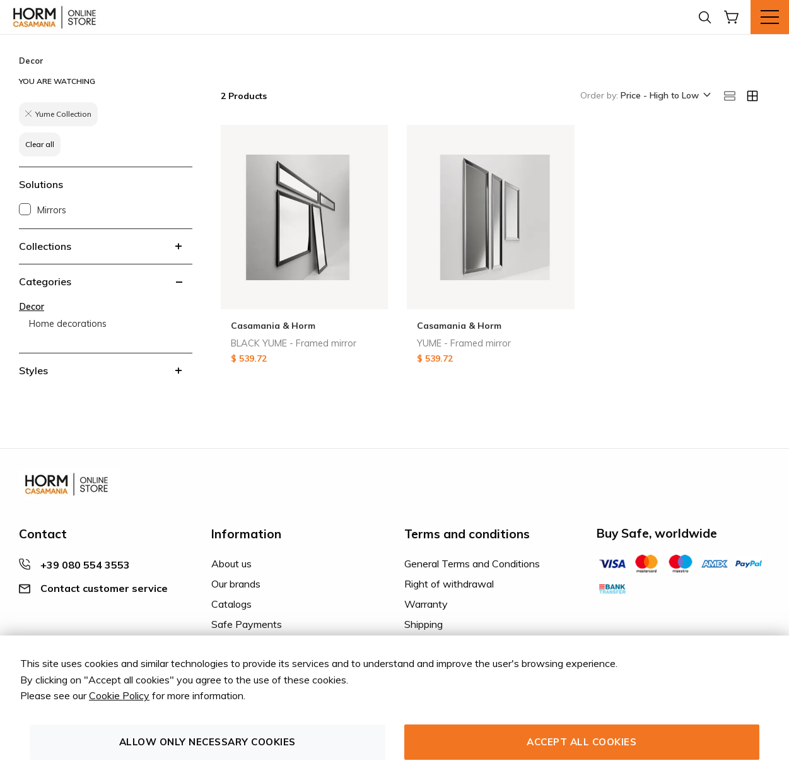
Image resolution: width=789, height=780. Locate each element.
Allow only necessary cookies (207, 742)
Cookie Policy (119, 695)
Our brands (235, 584)
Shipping (423, 624)
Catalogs (231, 604)
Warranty (426, 604)
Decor (31, 306)
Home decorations (68, 323)
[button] (665, 96)
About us (231, 563)
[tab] (105, 246)
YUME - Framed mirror (464, 343)
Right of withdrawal (449, 584)
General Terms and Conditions (472, 563)
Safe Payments (246, 624)
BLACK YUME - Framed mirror (293, 343)
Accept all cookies (581, 742)
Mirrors (51, 210)
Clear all (39, 144)
